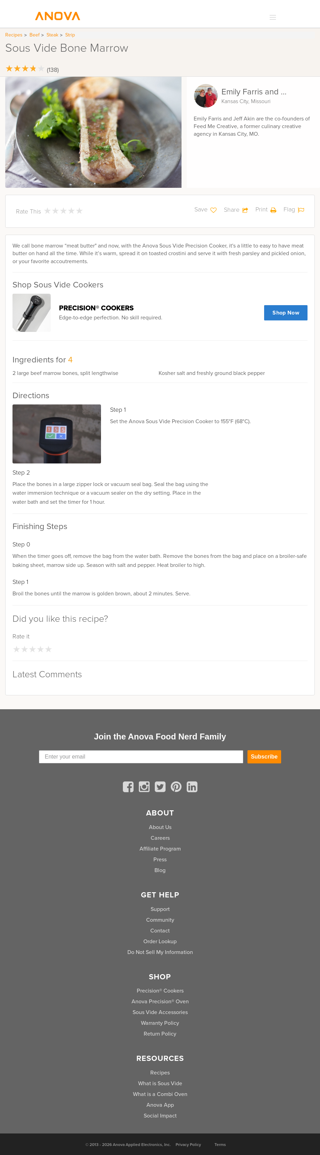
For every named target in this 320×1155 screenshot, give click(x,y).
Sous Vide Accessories (160, 1012)
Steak (52, 35)
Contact (160, 931)
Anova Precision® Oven (160, 1001)
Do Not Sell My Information (160, 952)
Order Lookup (160, 941)
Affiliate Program (160, 849)
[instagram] (145, 788)
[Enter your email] (141, 756)
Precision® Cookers (160, 991)
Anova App (160, 1105)
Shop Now (285, 313)
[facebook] (129, 788)
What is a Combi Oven (160, 1094)
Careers (160, 838)
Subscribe (264, 757)
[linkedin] (192, 788)
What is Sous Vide (160, 1083)
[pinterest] (177, 788)
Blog (160, 870)
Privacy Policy (188, 1144)
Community (160, 920)
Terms (220, 1144)
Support (160, 909)
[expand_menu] (271, 18)
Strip (70, 35)
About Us (160, 827)
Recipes (14, 35)
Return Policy (160, 1034)
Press (160, 859)
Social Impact (160, 1116)
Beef (35, 35)
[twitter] (161, 788)
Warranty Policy (160, 1023)
